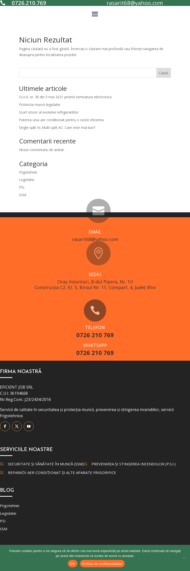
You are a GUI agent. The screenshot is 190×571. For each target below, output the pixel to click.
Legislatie (26, 179)
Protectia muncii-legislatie (39, 104)
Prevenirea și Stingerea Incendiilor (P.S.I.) (134, 463)
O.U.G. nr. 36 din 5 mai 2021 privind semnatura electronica (65, 97)
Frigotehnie (28, 172)
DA (72, 564)
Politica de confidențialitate (102, 564)
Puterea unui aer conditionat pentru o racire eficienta (61, 120)
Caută (163, 73)
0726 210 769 (95, 335)
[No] (183, 557)
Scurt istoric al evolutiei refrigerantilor (49, 112)
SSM (22, 195)
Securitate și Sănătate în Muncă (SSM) (46, 463)
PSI (21, 187)
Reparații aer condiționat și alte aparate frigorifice (62, 472)
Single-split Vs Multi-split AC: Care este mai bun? (57, 127)
